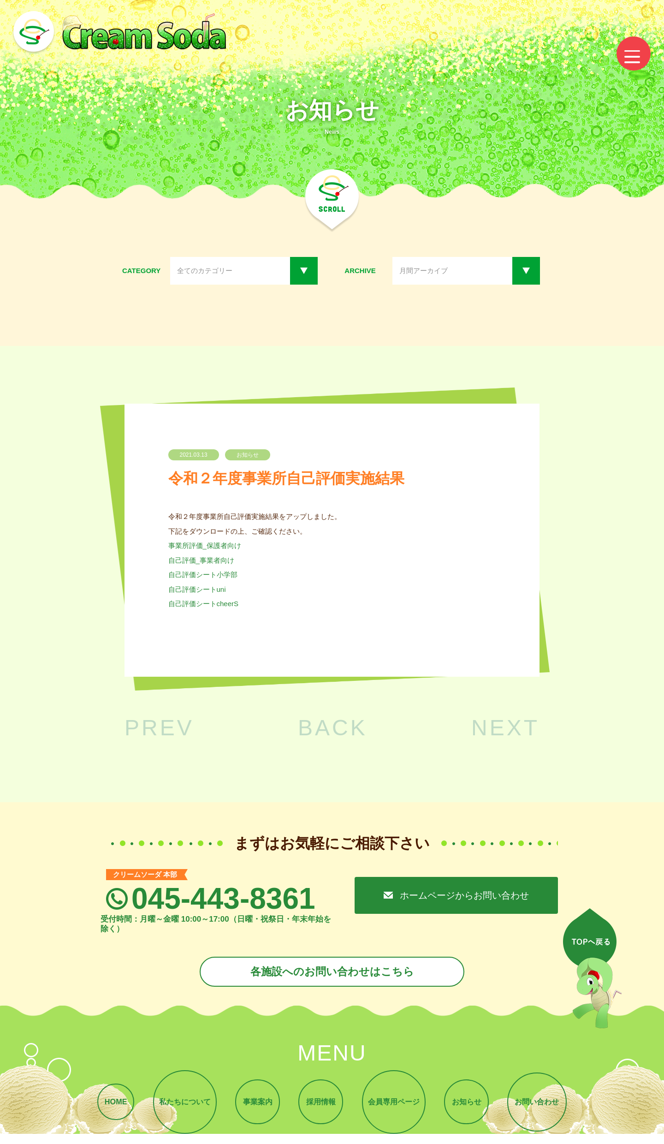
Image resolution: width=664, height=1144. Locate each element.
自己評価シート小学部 (202, 574)
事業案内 (254, 1106)
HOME (107, 1106)
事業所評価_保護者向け (204, 545)
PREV (159, 727)
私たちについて (178, 1106)
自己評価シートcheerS (203, 604)
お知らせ (472, 1106)
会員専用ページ (396, 1106)
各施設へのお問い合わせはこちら (332, 972)
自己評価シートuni (197, 589)
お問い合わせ (545, 1106)
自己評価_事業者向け (201, 560)
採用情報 (320, 1106)
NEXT (505, 727)
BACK (333, 727)
